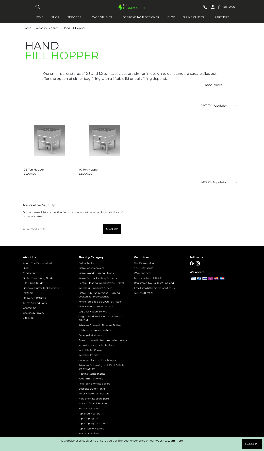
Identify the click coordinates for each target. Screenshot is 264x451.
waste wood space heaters (94, 330)
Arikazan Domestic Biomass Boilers (99, 325)
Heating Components (91, 373)
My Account (30, 273)
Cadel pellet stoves (90, 335)
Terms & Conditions (35, 303)
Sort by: (206, 105)
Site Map (28, 317)
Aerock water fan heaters (93, 393)
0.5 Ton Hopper (34, 169)
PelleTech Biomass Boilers (94, 383)
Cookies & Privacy (33, 312)
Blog (171, 17)
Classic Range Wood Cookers (96, 306)
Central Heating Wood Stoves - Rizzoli (101, 283)
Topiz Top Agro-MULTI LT (93, 423)
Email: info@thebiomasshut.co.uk (154, 288)
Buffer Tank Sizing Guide (38, 278)
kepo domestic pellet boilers (95, 345)
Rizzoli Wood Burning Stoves (96, 273)
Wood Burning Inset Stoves (95, 288)
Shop (55, 17)
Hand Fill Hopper (74, 28)
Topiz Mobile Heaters (91, 428)
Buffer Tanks (86, 263)
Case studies (102, 17)
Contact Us (29, 307)
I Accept (252, 443)
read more (214, 85)
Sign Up (112, 228)
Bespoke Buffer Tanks (91, 388)
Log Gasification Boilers (92, 311)
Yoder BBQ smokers (90, 378)
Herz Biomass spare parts (93, 398)
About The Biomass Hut (37, 263)
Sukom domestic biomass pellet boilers (102, 340)
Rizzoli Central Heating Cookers (97, 278)
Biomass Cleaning (89, 408)
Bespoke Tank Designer (141, 17)
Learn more (175, 440)
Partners (222, 17)
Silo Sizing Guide (33, 283)
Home (39, 17)
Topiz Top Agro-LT (89, 418)
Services (74, 17)
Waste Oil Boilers (88, 433)
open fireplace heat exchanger (97, 360)
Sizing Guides (194, 17)
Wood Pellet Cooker (90, 350)
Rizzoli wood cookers (91, 268)
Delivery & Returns (34, 297)
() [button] (226, 6)
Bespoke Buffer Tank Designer (42, 288)
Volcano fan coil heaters (92, 403)
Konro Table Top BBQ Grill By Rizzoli (100, 301)
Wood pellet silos (47, 28)
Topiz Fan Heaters (89, 413)
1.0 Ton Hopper (89, 169)
